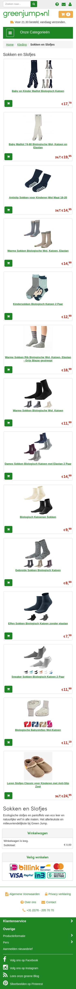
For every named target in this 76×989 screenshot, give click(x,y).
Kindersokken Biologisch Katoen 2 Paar (38, 304)
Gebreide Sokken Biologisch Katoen (38, 570)
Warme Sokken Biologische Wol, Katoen (38, 410)
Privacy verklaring (58, 894)
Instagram (20, 967)
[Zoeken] (33, 4)
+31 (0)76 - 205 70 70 (38, 910)
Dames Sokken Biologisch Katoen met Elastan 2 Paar (38, 463)
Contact (48, 902)
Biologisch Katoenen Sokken (38, 516)
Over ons (28, 902)
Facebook (20, 959)
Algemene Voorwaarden (22, 894)
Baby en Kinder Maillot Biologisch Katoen (38, 91)
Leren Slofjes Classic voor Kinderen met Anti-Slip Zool (38, 785)
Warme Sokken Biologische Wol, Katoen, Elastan (38, 250)
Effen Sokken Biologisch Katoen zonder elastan (38, 623)
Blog (21, 975)
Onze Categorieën (35, 32)
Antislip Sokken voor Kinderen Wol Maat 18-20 (38, 197)
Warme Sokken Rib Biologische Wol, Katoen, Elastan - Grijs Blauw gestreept (38, 359)
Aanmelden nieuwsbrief (18, 949)
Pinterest (23, 983)
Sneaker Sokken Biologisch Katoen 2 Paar (38, 676)
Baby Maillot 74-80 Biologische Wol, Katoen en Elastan (38, 146)
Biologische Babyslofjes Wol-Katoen (38, 729)
